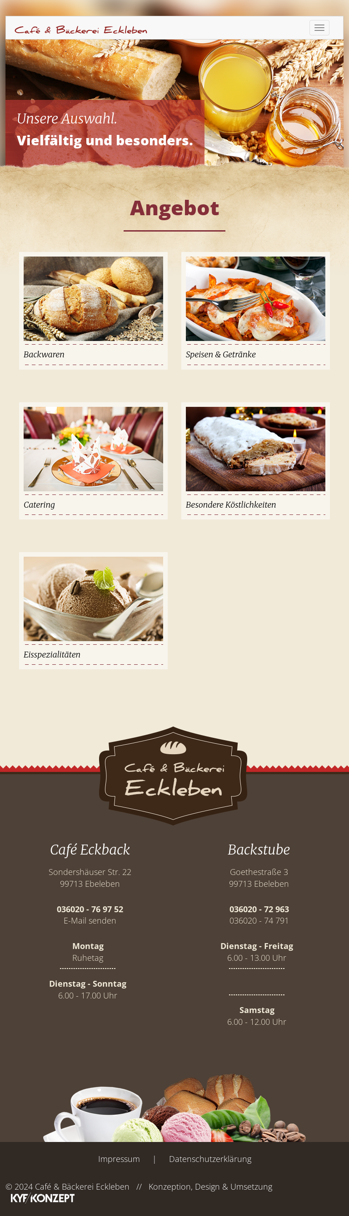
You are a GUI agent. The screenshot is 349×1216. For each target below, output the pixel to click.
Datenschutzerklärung (210, 1158)
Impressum (119, 1158)
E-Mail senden (90, 920)
